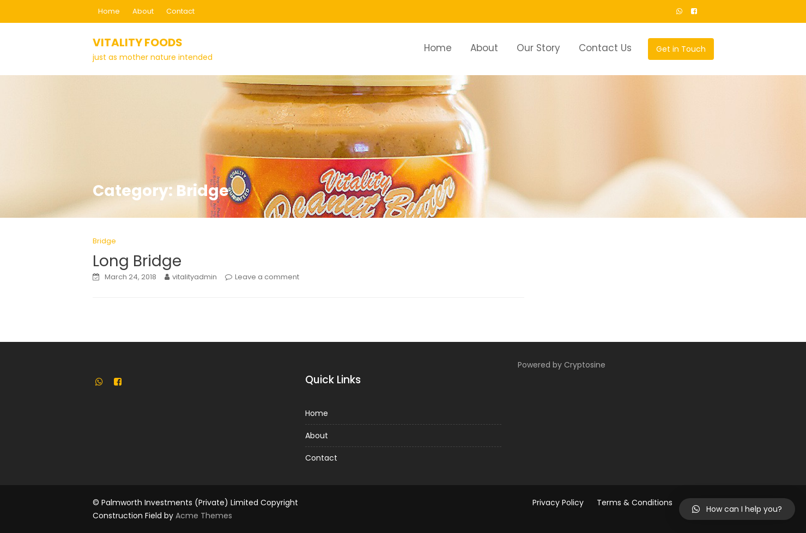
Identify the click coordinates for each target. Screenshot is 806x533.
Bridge (104, 241)
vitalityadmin (194, 277)
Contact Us (605, 47)
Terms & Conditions (634, 502)
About (143, 11)
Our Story (538, 47)
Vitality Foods (138, 42)
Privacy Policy (558, 502)
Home (109, 11)
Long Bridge (137, 261)
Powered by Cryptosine (561, 364)
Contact (180, 11)
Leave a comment (267, 277)
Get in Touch (681, 49)
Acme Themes (203, 515)
